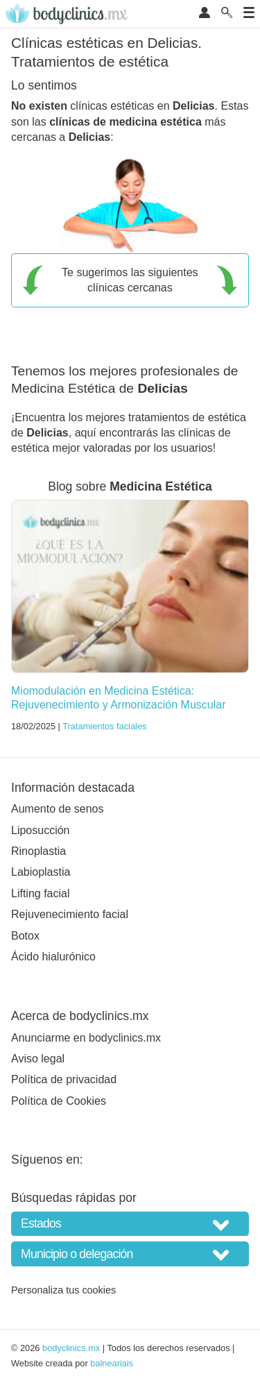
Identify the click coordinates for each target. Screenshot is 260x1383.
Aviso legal (37, 1058)
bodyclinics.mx (71, 1348)
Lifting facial (40, 893)
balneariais (111, 1363)
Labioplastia (40, 872)
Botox (25, 936)
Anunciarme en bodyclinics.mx (86, 1038)
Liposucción (40, 830)
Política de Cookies (58, 1101)
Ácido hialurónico (53, 956)
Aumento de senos (57, 809)
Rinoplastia (38, 851)
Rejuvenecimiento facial (69, 914)
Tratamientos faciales (104, 726)
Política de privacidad (63, 1079)
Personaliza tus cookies (63, 1290)
